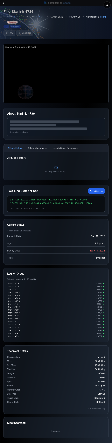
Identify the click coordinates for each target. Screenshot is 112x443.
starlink (103, 16)
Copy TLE (96, 191)
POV (9, 33)
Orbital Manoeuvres (37, 148)
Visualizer (24, 33)
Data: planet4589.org (96, 408)
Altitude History (15, 148)
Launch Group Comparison (65, 148)
